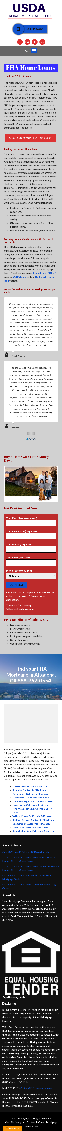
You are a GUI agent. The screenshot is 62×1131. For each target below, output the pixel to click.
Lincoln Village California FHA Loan (32, 801)
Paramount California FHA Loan (30, 793)
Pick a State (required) (31, 573)
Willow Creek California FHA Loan (32, 816)
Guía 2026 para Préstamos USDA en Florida (25, 851)
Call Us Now (32, 29)
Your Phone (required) (31, 547)
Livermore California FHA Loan (30, 786)
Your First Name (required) (31, 521)
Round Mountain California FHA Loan (33, 831)
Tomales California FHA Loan (29, 790)
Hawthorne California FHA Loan (30, 804)
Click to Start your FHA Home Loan (30, 137)
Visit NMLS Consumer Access (36, 1088)
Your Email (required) (31, 560)
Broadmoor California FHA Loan (31, 823)
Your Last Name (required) (31, 534)
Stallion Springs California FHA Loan (33, 819)
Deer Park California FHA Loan (30, 827)
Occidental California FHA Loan (30, 797)
